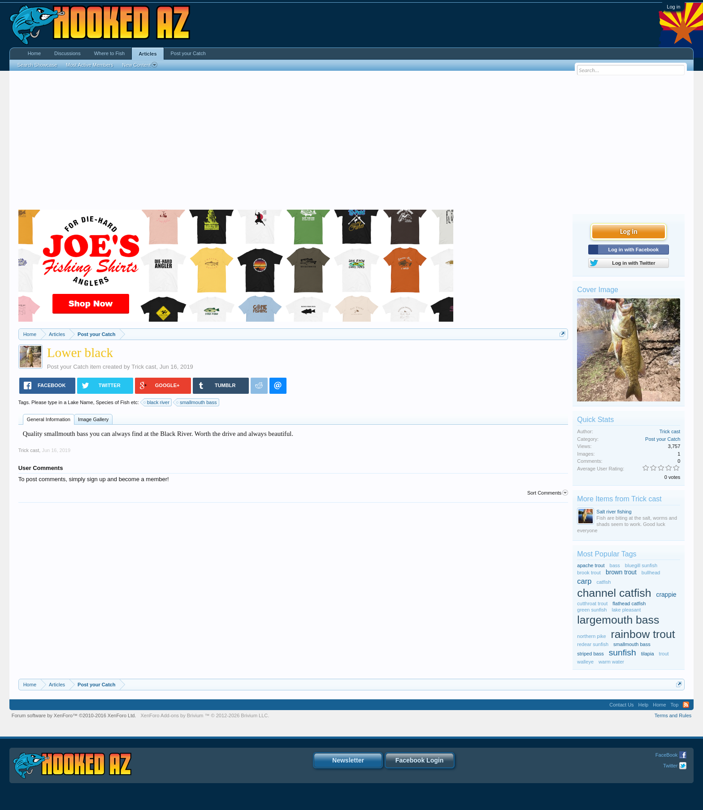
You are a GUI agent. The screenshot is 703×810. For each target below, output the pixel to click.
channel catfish (614, 593)
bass (615, 565)
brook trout (589, 572)
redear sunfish (592, 644)
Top (675, 704)
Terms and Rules (673, 715)
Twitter (670, 765)
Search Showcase (37, 65)
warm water (611, 661)
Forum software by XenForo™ (74, 715)
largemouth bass (618, 620)
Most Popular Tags (606, 554)
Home (34, 53)
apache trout (590, 565)
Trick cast (143, 366)
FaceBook (666, 755)
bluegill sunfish (641, 565)
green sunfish (592, 609)
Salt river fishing (613, 511)
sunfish (622, 652)
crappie (666, 594)
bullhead (651, 572)
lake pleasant (626, 609)
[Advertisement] (351, 142)
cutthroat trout (592, 603)
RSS (686, 705)
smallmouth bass (197, 402)
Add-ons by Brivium (204, 715)
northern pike (591, 636)
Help (643, 704)
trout (664, 653)
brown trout (621, 572)
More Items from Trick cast (619, 499)
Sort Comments (547, 493)
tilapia (647, 653)
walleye (585, 661)
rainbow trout (643, 634)
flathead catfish (629, 603)
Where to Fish (109, 53)
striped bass (590, 653)
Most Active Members (89, 65)
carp (584, 581)
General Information (48, 419)
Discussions (67, 53)
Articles (147, 53)
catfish (604, 582)
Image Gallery (93, 419)
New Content (139, 65)
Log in (673, 6)
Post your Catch (68, 366)
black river (156, 402)
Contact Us (621, 704)
